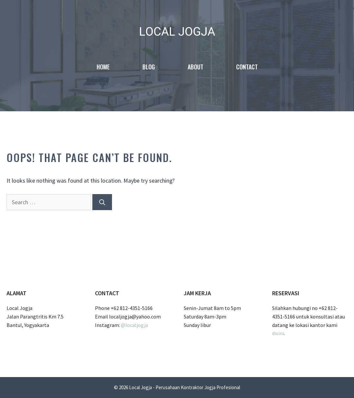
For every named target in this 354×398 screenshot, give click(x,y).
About (195, 67)
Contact (247, 67)
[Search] (102, 202)
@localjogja (134, 325)
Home (103, 67)
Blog (148, 67)
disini (278, 333)
